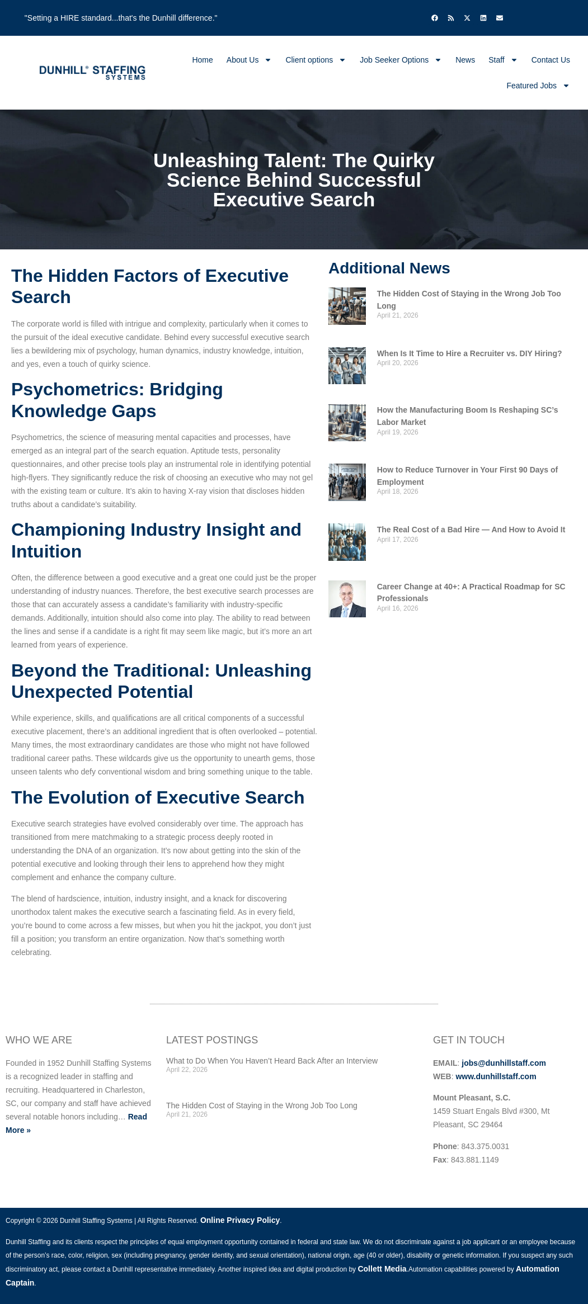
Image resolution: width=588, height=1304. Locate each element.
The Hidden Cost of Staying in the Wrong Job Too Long (261, 1105)
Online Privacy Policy (240, 1220)
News (465, 59)
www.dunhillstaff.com (495, 1076)
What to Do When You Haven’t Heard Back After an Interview (272, 1060)
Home (202, 59)
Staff (503, 59)
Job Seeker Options (401, 59)
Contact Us (550, 59)
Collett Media (381, 1268)
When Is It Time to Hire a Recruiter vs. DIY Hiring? (469, 353)
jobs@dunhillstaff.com (504, 1063)
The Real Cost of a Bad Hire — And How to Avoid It (471, 529)
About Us (249, 59)
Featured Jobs (539, 85)
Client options (315, 59)
